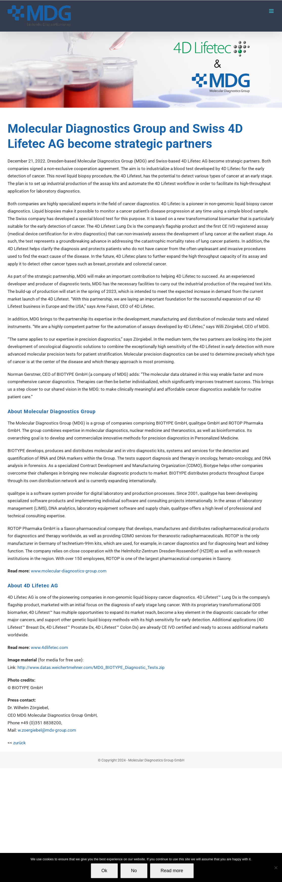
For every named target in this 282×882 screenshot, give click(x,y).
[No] (275, 867)
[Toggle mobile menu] (271, 11)
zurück (19, 742)
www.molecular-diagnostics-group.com (68, 570)
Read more (172, 870)
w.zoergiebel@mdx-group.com (47, 730)
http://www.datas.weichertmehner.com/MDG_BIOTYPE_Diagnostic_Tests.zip (91, 667)
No (134, 870)
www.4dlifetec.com (49, 647)
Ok (104, 870)
